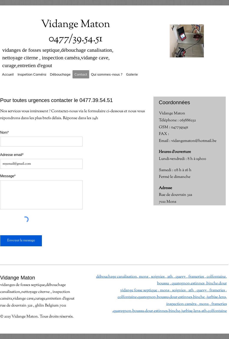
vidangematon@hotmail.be (193, 141)
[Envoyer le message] (21, 240)
